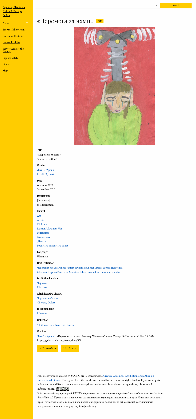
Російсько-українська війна (52, 245)
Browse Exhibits (11, 42)
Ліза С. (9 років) (46, 169)
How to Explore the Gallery (13, 50)
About (6, 23)
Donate (7, 64)
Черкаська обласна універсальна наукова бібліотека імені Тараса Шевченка (79, 267)
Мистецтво (43, 232)
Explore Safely (10, 57)
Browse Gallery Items (14, 29)
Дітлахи (41, 241)
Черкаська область (47, 298)
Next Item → (70, 348)
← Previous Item (48, 348)
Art (39, 215)
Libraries (42, 313)
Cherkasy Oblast (46, 302)
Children (42, 224)
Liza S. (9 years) (45, 174)
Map (5, 70)
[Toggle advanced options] (157, 5)
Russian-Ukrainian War (49, 228)
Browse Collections (13, 36)
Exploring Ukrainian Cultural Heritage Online (14, 11)
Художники (44, 237)
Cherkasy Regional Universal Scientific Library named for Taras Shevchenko (78, 272)
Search (176, 5)
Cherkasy (42, 287)
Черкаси (42, 283)
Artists (40, 220)
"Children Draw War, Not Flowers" (55, 325)
